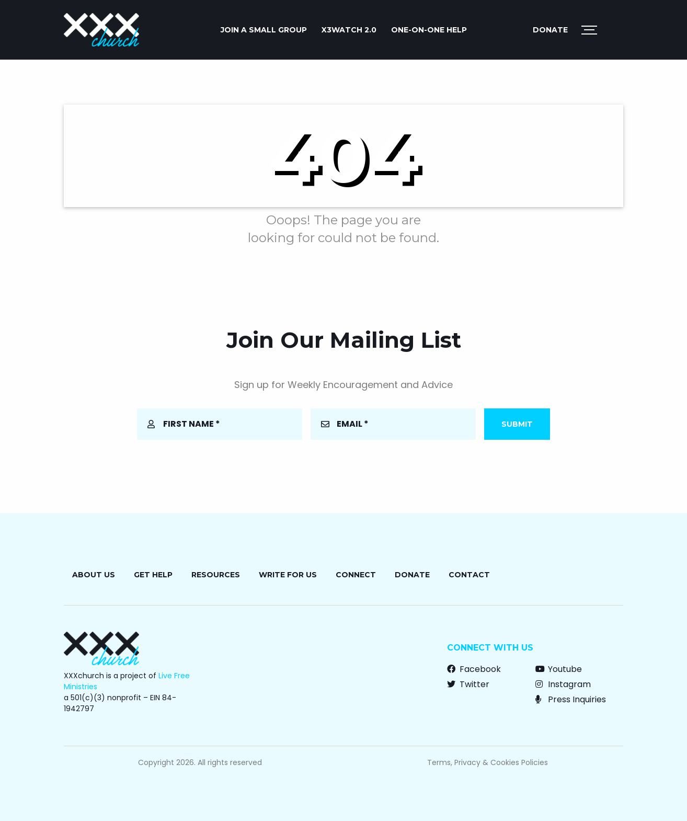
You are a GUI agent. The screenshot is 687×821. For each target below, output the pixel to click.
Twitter (468, 684)
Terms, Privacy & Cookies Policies (487, 762)
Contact (469, 574)
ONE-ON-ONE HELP (429, 30)
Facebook (474, 669)
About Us (93, 574)
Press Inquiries (570, 699)
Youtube (558, 669)
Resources (215, 574)
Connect (356, 574)
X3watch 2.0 (349, 30)
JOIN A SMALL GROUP (264, 30)
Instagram (563, 684)
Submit (517, 424)
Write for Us (288, 574)
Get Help (153, 574)
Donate (550, 30)
